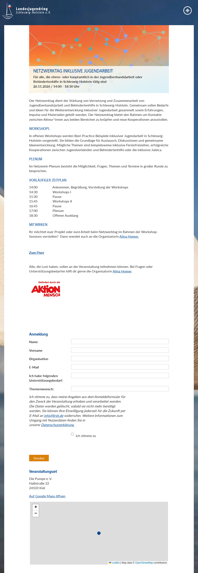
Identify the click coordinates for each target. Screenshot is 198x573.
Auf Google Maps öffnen (47, 496)
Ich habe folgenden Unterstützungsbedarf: (46, 378)
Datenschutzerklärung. (57, 425)
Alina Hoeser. (129, 236)
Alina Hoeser (122, 271)
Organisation (38, 359)
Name (33, 342)
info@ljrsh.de (53, 415)
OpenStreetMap (144, 562)
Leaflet (114, 562)
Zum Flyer (36, 252)
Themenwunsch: (41, 389)
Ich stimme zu (86, 436)
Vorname (36, 350)
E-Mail (34, 367)
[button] (100, 534)
